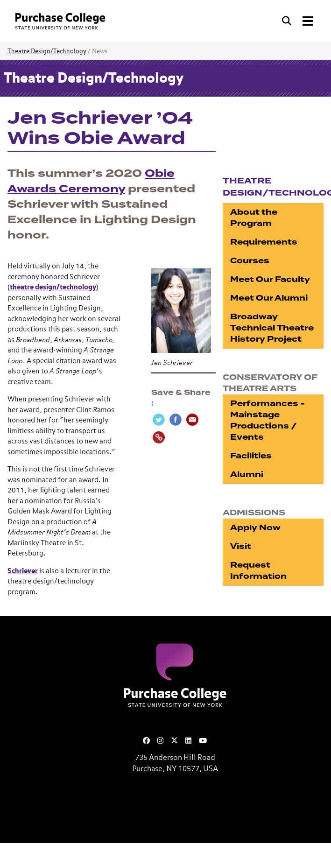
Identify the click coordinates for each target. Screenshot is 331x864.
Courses (249, 261)
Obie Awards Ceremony (91, 181)
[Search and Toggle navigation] (298, 21)
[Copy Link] (159, 437)
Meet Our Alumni (269, 298)
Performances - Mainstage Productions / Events (267, 420)
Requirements (263, 242)
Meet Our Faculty (270, 279)
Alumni (246, 474)
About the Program (253, 217)
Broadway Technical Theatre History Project (272, 328)
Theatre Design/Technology (46, 52)
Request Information (258, 570)
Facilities (251, 456)
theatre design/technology (53, 287)
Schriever (22, 571)
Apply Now (255, 528)
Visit (240, 546)
